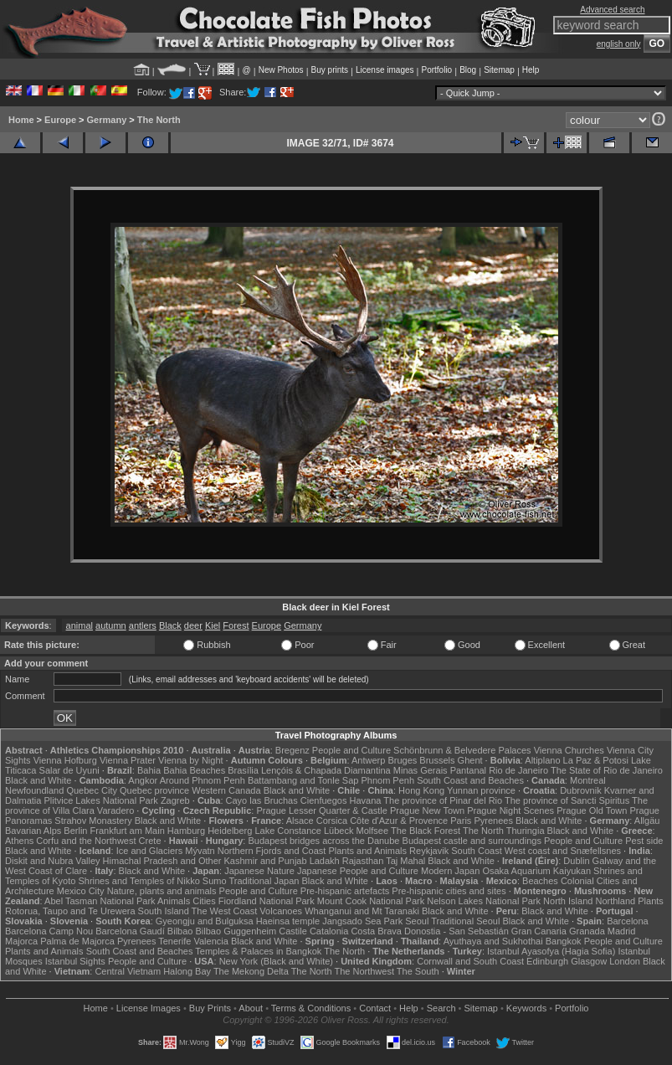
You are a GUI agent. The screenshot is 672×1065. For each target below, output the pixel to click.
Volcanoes (280, 911)
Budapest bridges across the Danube (323, 841)
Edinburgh (547, 961)
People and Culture (351, 750)
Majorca (21, 941)
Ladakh (325, 861)
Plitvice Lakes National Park (100, 800)
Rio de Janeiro (518, 770)
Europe (60, 120)
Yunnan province (481, 790)
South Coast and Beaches (470, 780)
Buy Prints (210, 1008)
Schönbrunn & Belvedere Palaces (462, 750)
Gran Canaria (539, 931)
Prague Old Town (592, 810)
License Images (148, 1008)
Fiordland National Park (266, 901)
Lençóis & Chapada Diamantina (326, 770)
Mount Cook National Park (370, 901)
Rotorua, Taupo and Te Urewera (70, 911)
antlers (142, 625)
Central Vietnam (128, 971)
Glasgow (589, 961)
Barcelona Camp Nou (49, 931)
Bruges (402, 760)
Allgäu (647, 820)
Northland (615, 901)
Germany (107, 120)
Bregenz (292, 750)
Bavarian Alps (33, 831)
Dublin (576, 861)
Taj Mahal (405, 861)
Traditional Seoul (465, 921)
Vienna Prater (128, 760)
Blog (467, 70)
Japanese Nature (259, 871)
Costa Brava (376, 931)
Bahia (149, 770)
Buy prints (329, 70)
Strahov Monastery (92, 820)
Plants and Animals (367, 851)
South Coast (476, 851)
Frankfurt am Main (127, 831)
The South (418, 971)
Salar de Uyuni (69, 770)
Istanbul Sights (75, 961)
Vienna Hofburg (65, 760)
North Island (567, 901)
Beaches (540, 881)
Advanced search (612, 9)
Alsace (300, 820)
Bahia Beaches (194, 770)
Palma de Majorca (77, 941)
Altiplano (542, 760)
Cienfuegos (323, 800)
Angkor (142, 780)
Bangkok (564, 941)
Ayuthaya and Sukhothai (493, 941)
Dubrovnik (581, 790)
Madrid (622, 931)
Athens (19, 841)
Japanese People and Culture (357, 871)
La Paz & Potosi (595, 760)
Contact (375, 1008)
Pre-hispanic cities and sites (448, 891)
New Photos (281, 70)
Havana (366, 800)
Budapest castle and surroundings (472, 841)
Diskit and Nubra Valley (52, 861)
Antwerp (368, 760)
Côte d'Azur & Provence (399, 820)
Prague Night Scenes (510, 810)
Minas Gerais (420, 770)
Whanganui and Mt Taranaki (362, 911)
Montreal (588, 780)
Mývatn (199, 851)
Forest (236, 625)
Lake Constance (287, 831)
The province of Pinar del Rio (442, 800)
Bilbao (180, 931)
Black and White (38, 780)
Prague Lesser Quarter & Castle (321, 810)
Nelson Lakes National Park (484, 901)
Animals (173, 901)
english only (619, 44)
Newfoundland (34, 790)
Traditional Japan (263, 881)
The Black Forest (425, 831)
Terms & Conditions (311, 1008)
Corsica (331, 820)
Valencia (210, 941)
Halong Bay (187, 971)
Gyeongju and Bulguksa (205, 921)
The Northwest (364, 971)
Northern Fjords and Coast (272, 851)
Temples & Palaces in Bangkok (258, 951)
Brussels (436, 760)
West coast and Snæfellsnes (563, 851)
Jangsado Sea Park (362, 921)
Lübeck (338, 831)
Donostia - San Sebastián (456, 931)
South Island (163, 911)
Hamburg (186, 831)
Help (531, 70)
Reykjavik (429, 851)
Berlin (75, 831)
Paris (460, 820)
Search (441, 1008)
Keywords (526, 1008)
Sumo (215, 881)
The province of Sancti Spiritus (567, 800)
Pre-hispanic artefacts (344, 891)
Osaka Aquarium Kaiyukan (536, 871)
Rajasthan (363, 861)
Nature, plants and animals (162, 891)
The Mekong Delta (251, 971)
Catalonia (329, 931)
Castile (293, 931)
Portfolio (436, 70)
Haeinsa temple (288, 921)
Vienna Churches (569, 750)
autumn (110, 625)
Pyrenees (493, 820)
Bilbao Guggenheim (236, 931)
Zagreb (175, 800)
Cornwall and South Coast (470, 961)
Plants (651, 901)
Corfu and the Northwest (86, 841)
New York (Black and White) (276, 961)
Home (21, 120)
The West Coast (225, 911)
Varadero (115, 810)
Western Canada (226, 790)
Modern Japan (450, 871)
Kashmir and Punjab (265, 861)
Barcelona (628, 921)
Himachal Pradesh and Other (162, 861)
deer (193, 625)
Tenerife (174, 941)
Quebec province (154, 790)
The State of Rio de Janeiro (607, 770)
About (251, 1008)
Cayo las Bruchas (262, 800)
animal (79, 625)
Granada (587, 931)
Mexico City (81, 891)
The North (159, 120)
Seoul (416, 921)
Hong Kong (421, 790)
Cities (204, 901)
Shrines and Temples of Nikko (138, 881)
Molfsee (373, 831)
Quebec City (91, 790)
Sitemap (499, 70)
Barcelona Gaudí (130, 931)
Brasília (243, 770)
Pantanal (468, 770)
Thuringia (525, 831)
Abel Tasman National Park (99, 901)
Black (170, 625)
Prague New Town (427, 810)
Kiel (212, 625)
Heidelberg (230, 831)
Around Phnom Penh (202, 780)
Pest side (644, 841)
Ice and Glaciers (149, 851)
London (624, 961)
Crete (150, 841)
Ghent (470, 760)
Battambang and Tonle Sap (303, 780)
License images (384, 70)
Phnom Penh (387, 780)
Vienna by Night (190, 760)
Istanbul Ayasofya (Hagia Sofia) (551, 951)
